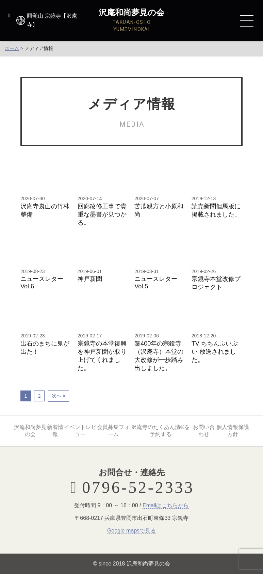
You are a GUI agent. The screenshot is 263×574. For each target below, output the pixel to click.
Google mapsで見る (131, 530)
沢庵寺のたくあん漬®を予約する (160, 430)
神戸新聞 (90, 278)
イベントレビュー (80, 430)
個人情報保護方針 (232, 430)
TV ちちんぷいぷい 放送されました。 (215, 351)
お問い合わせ (204, 430)
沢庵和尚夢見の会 (30, 430)
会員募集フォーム (113, 430)
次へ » (58, 395)
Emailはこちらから (166, 505)
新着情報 (55, 430)
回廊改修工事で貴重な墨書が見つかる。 (102, 214)
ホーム (12, 48)
